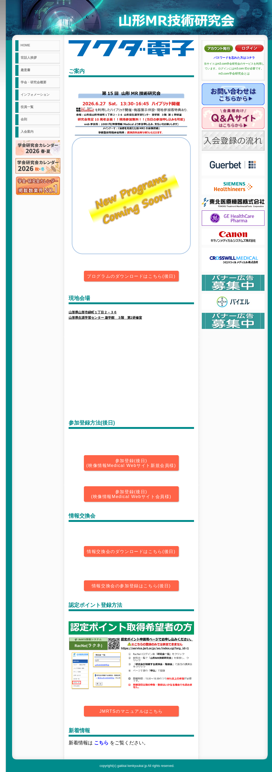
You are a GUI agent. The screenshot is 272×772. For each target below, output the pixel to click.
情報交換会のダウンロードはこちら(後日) (131, 551)
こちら (101, 742)
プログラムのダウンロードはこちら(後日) (131, 276)
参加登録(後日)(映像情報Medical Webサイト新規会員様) (131, 463)
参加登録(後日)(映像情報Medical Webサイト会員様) (131, 494)
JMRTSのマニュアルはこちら (131, 711)
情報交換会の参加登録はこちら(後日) (131, 586)
